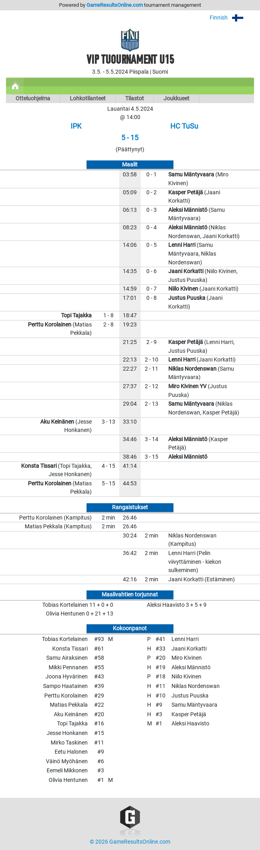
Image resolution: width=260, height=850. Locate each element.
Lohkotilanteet (88, 98)
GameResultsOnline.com (115, 5)
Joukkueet (176, 98)
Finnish (232, 17)
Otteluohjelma (33, 98)
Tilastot (134, 98)
